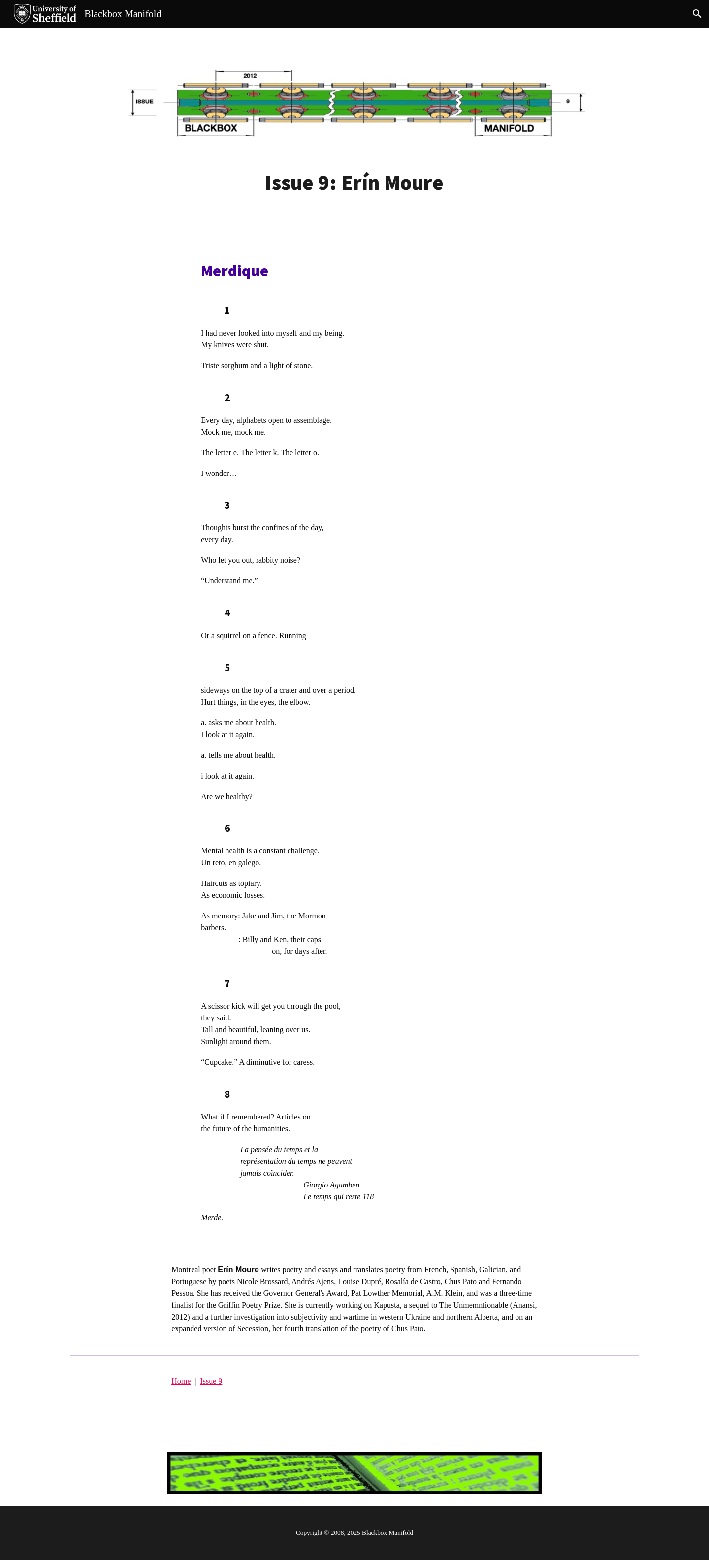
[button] (697, 14)
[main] (354, 182)
